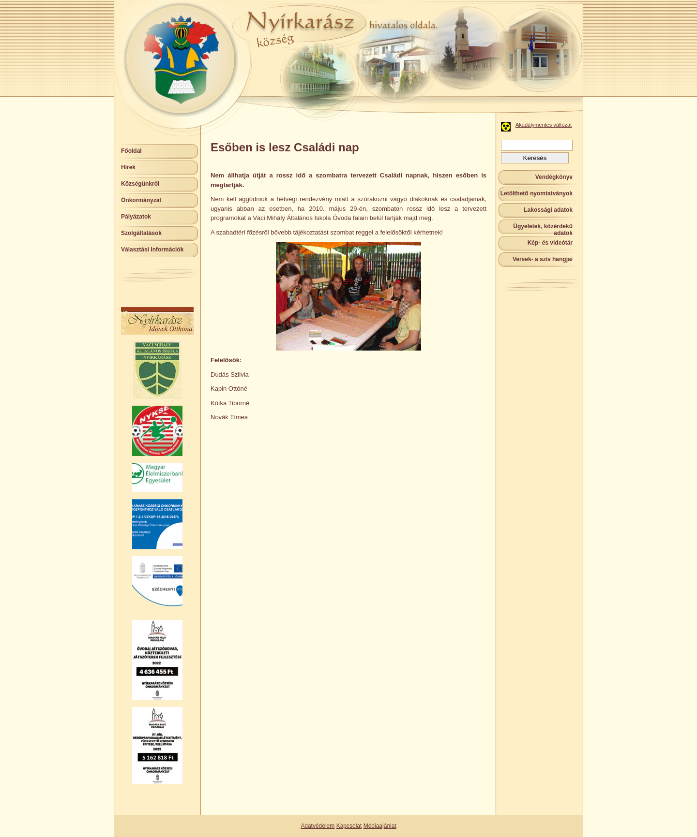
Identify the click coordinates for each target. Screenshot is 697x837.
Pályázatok (136, 216)
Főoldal (131, 150)
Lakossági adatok (548, 209)
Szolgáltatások (141, 233)
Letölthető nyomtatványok (536, 193)
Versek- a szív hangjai (543, 259)
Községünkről (140, 183)
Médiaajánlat (380, 825)
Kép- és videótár (550, 242)
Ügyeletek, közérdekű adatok (543, 229)
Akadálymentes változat (543, 125)
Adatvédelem (317, 825)
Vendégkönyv (554, 177)
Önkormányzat (141, 200)
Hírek (128, 167)
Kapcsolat (349, 825)
